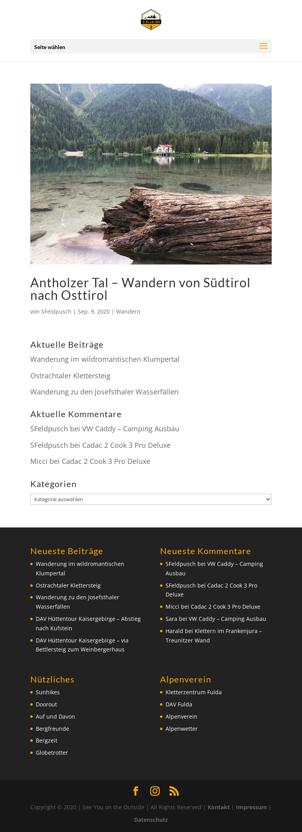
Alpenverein (181, 716)
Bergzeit (46, 740)
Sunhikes (48, 692)
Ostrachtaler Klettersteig (70, 375)
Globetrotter (52, 752)
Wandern (128, 311)
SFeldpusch (56, 311)
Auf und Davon (55, 716)
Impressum (251, 807)
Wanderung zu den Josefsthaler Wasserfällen (104, 391)
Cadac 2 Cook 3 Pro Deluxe (126, 445)
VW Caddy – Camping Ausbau (130, 428)
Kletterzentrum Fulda (194, 692)
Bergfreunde (52, 728)
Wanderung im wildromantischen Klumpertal (105, 359)
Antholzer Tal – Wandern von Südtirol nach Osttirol (140, 289)
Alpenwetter (182, 728)
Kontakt (219, 807)
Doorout (46, 704)
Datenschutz (151, 819)
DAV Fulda (179, 704)
